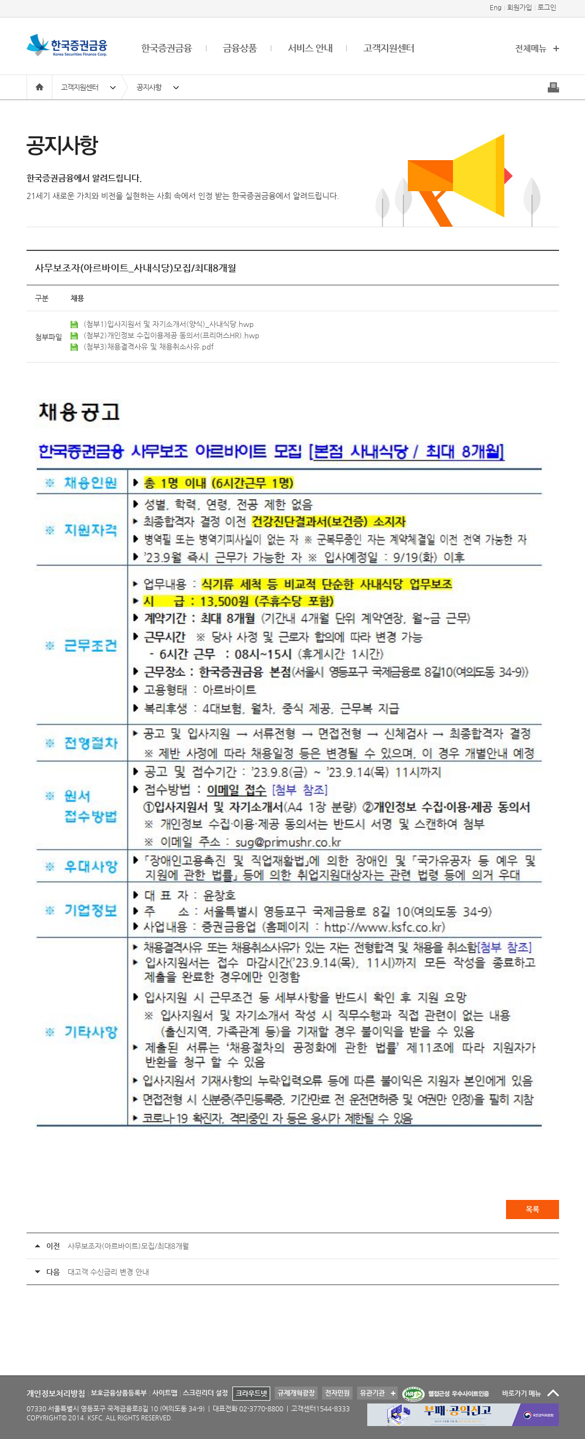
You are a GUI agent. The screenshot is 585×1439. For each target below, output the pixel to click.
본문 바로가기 (0, 0)
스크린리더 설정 (205, 1393)
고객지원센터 (388, 48)
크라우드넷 (251, 1393)
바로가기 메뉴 (521, 1393)
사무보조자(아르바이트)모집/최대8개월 (128, 1246)
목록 (532, 1209)
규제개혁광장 (296, 1393)
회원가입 (519, 7)
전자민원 (337, 1393)
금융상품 (240, 48)
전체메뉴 (531, 48)
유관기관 (371, 1392)
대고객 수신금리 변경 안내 (108, 1272)
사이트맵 (164, 1393)
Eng (496, 7)
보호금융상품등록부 (119, 1393)
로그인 (547, 7)
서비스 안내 (310, 48)
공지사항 (149, 87)
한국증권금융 (166, 48)
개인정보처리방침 (56, 1393)
